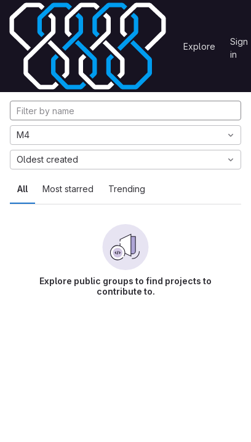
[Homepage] (88, 46)
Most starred (68, 189)
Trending (126, 189)
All (22, 189)
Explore (199, 46)
